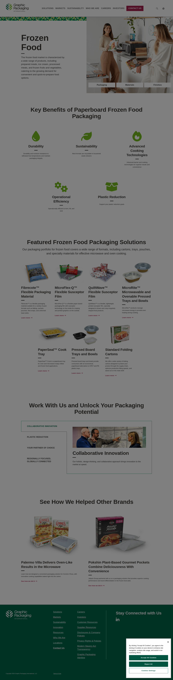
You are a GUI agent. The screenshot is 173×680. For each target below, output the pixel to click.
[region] (148, 658)
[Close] (168, 642)
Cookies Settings (149, 670)
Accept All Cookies (148, 658)
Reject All (149, 664)
